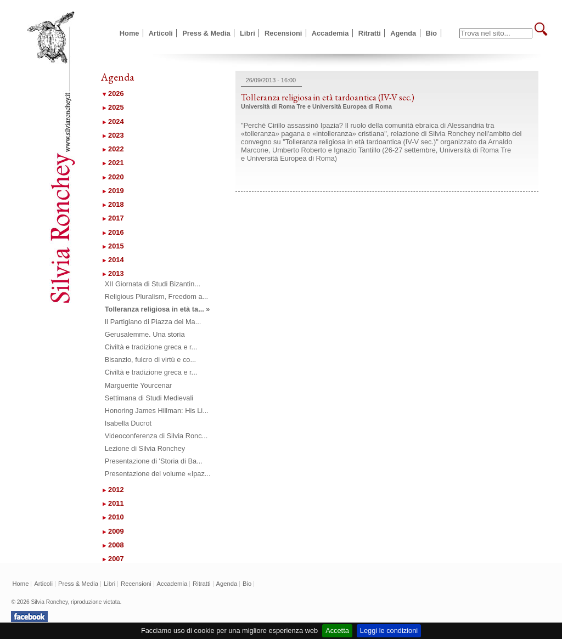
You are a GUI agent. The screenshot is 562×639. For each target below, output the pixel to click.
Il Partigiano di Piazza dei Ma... (153, 322)
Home (129, 33)
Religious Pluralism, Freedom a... (156, 296)
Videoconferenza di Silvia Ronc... (156, 436)
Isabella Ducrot (128, 423)
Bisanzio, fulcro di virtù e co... (150, 359)
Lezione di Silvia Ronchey (145, 448)
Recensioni (283, 33)
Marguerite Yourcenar (138, 385)
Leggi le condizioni (389, 630)
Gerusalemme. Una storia (145, 334)
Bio (431, 33)
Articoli (161, 33)
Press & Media (206, 33)
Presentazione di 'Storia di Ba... (154, 461)
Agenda (403, 33)
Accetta (337, 630)
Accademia (330, 33)
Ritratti (369, 33)
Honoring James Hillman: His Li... (157, 410)
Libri (247, 33)
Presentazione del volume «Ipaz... (158, 474)
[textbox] (495, 33)
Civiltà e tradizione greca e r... (151, 347)
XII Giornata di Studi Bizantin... (152, 284)
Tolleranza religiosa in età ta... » (157, 309)
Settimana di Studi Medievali (149, 398)
